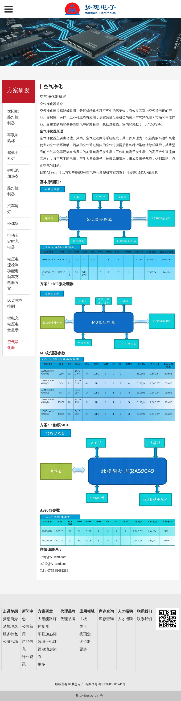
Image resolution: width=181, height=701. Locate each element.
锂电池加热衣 (13, 173)
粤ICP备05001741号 (112, 684)
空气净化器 (13, 344)
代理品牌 (67, 619)
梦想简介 (10, 619)
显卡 (83, 626)
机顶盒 (85, 634)
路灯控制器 (13, 190)
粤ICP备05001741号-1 (90, 696)
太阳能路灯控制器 (13, 117)
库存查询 (106, 619)
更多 (41, 664)
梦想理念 (10, 626)
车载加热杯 (13, 137)
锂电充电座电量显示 (13, 323)
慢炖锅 (13, 223)
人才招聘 (125, 619)
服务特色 (10, 634)
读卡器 (85, 642)
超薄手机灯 (13, 155)
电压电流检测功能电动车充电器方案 (13, 273)
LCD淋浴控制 (14, 303)
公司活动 (10, 642)
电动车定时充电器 (13, 241)
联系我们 (144, 619)
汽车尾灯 (13, 208)
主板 (83, 619)
